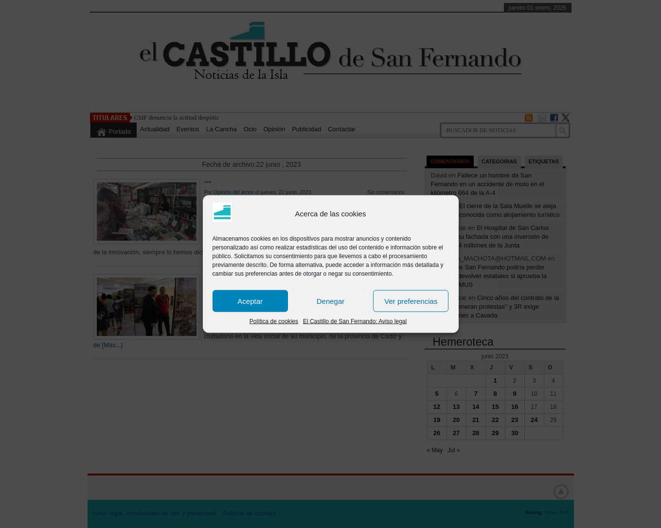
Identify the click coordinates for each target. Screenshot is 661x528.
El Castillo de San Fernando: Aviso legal (355, 321)
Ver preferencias (410, 301)
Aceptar (250, 301)
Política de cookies (274, 321)
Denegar (331, 301)
